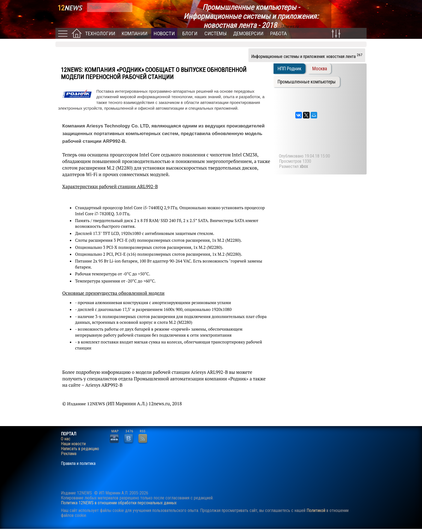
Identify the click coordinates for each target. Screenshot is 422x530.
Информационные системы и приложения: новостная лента (306, 56)
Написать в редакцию (80, 448)
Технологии (100, 33)
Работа (278, 33)
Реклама (68, 453)
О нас (65, 438)
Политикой (316, 510)
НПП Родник (289, 68)
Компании (134, 33)
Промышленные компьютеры (307, 82)
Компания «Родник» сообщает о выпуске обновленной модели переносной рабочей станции (153, 73)
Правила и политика (78, 463)
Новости (164, 33)
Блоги (189, 33)
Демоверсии (248, 33)
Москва (319, 68)
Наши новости (73, 443)
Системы (215, 33)
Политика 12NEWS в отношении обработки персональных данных (119, 502)
